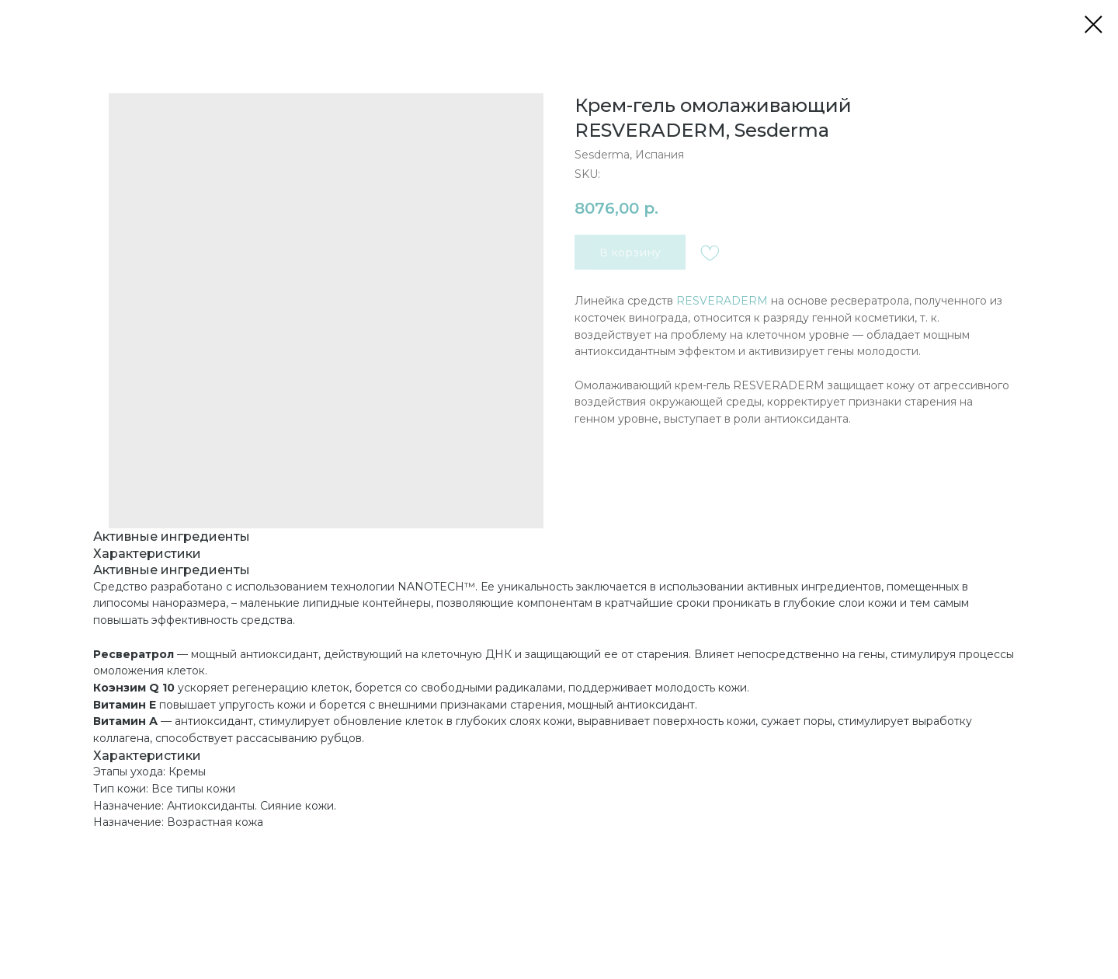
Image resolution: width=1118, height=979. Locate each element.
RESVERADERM (722, 301)
